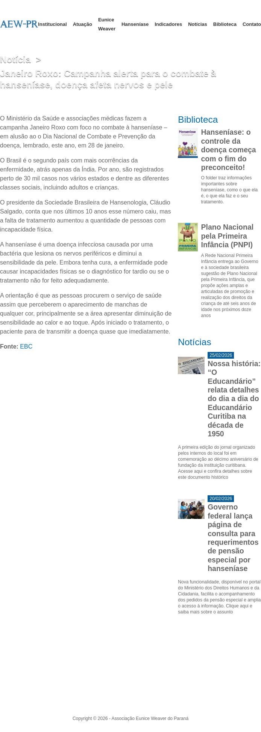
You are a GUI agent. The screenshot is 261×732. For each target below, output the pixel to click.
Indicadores (168, 24)
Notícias (197, 24)
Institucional (52, 24)
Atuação (82, 24)
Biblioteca (225, 24)
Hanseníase (135, 24)
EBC (26, 346)
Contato (252, 24)
